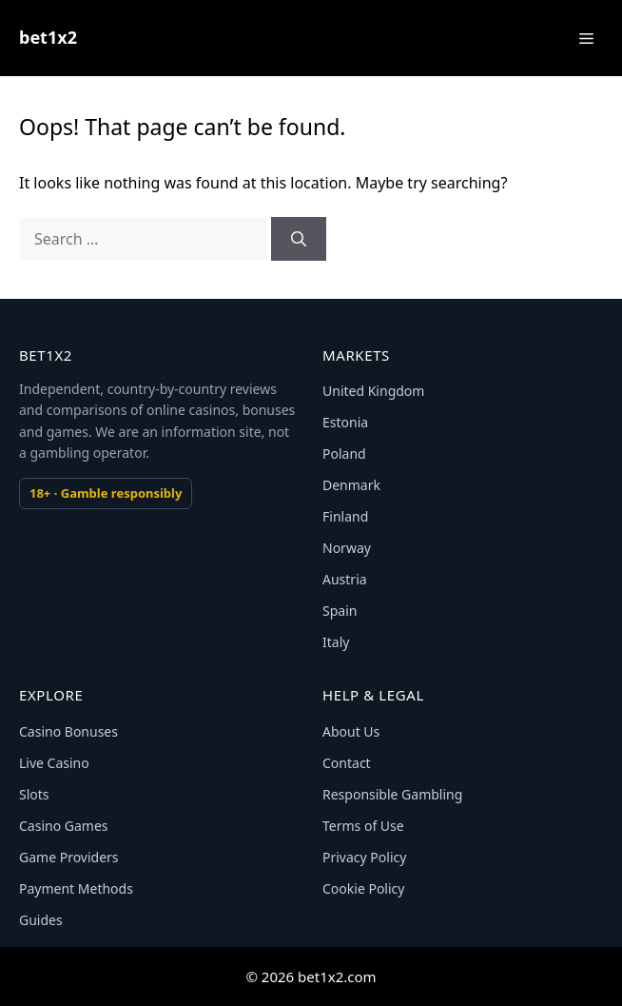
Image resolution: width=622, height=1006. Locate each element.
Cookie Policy (363, 888)
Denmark (351, 485)
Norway (346, 548)
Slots (34, 794)
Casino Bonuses (68, 731)
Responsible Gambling (392, 794)
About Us (350, 731)
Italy (335, 642)
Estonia (345, 422)
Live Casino (54, 763)
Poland (344, 453)
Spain (339, 611)
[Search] (298, 239)
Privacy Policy (364, 857)
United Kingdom (373, 391)
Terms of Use (363, 826)
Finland (345, 516)
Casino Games (63, 826)
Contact (346, 763)
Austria (344, 579)
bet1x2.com (337, 976)
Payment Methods (76, 888)
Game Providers (69, 857)
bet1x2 (48, 37)
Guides (41, 920)
